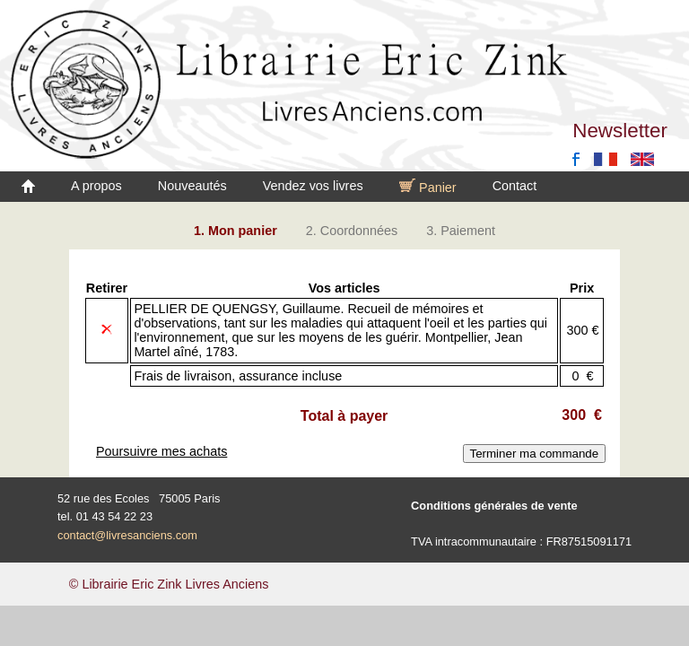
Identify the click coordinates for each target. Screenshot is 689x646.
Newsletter (619, 130)
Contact (515, 186)
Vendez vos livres (313, 186)
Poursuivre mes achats (161, 451)
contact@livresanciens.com (127, 535)
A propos (96, 186)
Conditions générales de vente (494, 505)
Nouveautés (192, 186)
